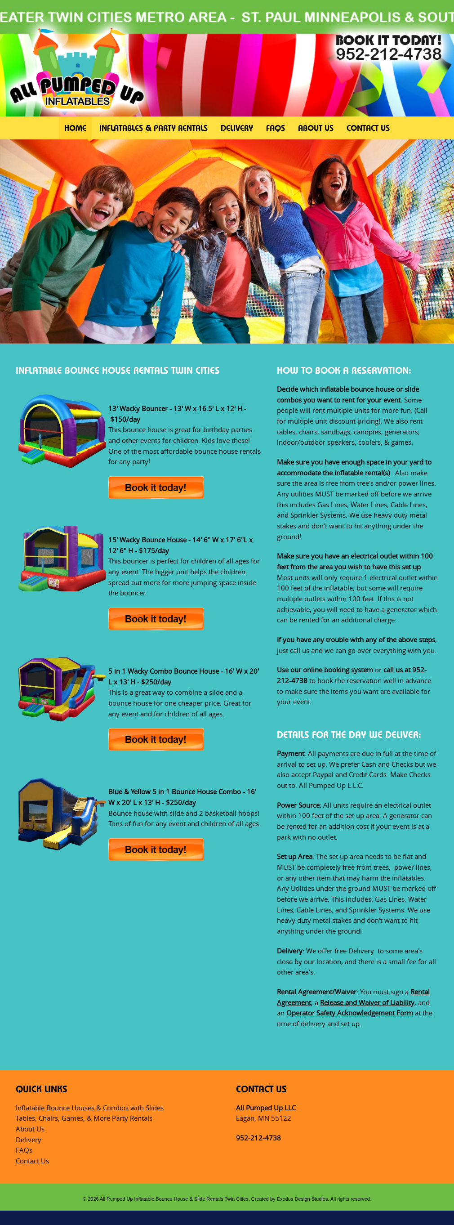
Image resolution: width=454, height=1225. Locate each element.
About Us (316, 128)
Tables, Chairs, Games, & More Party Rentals (84, 1117)
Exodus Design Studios (302, 1199)
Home (75, 128)
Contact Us (368, 128)
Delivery (237, 128)
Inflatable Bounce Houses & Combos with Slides (90, 1107)
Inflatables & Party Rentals (153, 128)
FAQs (275, 128)
